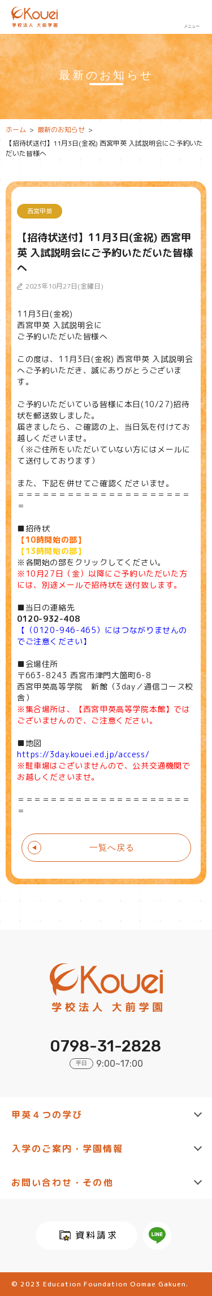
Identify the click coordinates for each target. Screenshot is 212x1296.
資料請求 (96, 1235)
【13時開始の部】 (51, 551)
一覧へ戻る (112, 847)
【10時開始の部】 (51, 539)
